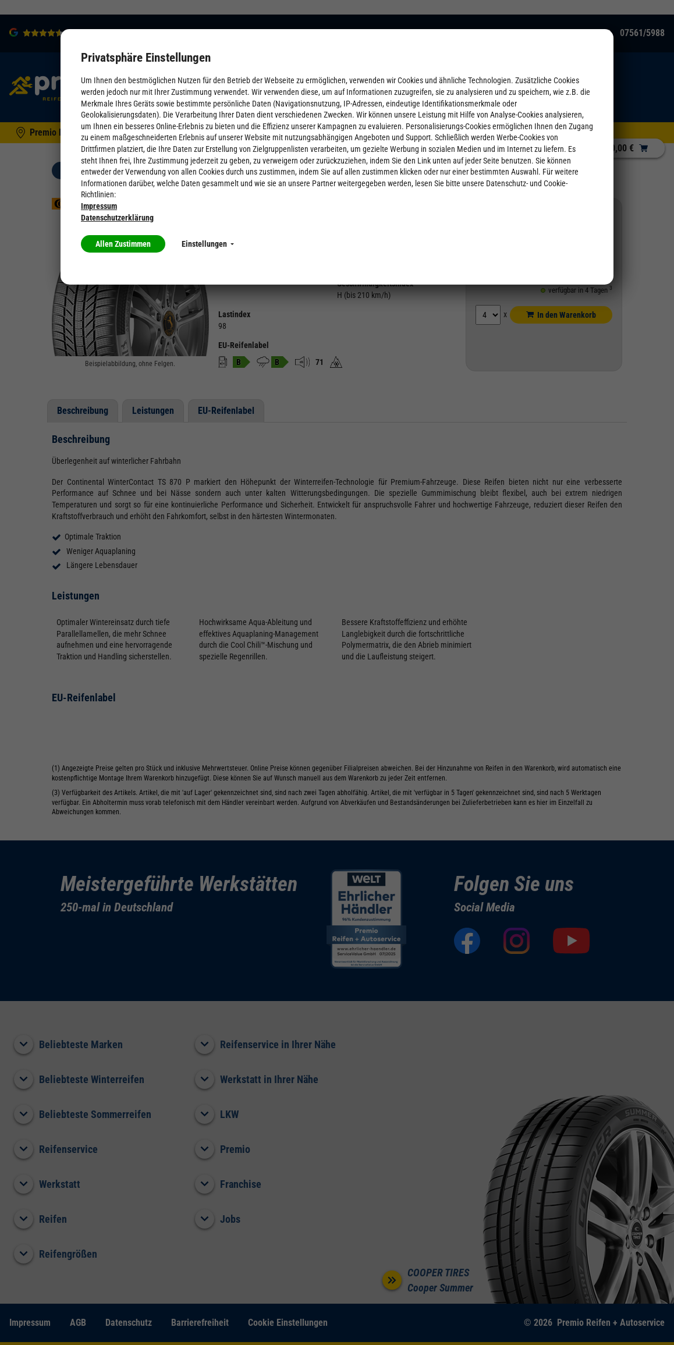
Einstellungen (208, 244)
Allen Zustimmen (123, 244)
